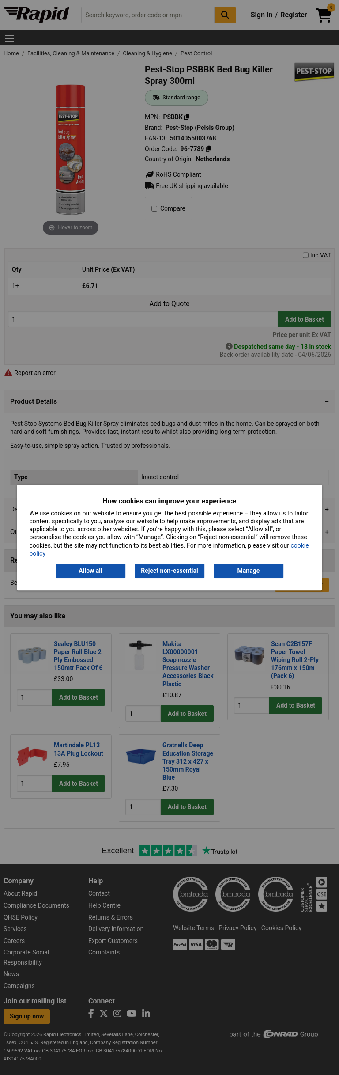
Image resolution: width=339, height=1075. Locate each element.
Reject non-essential (169, 570)
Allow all (90, 570)
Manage (248, 570)
